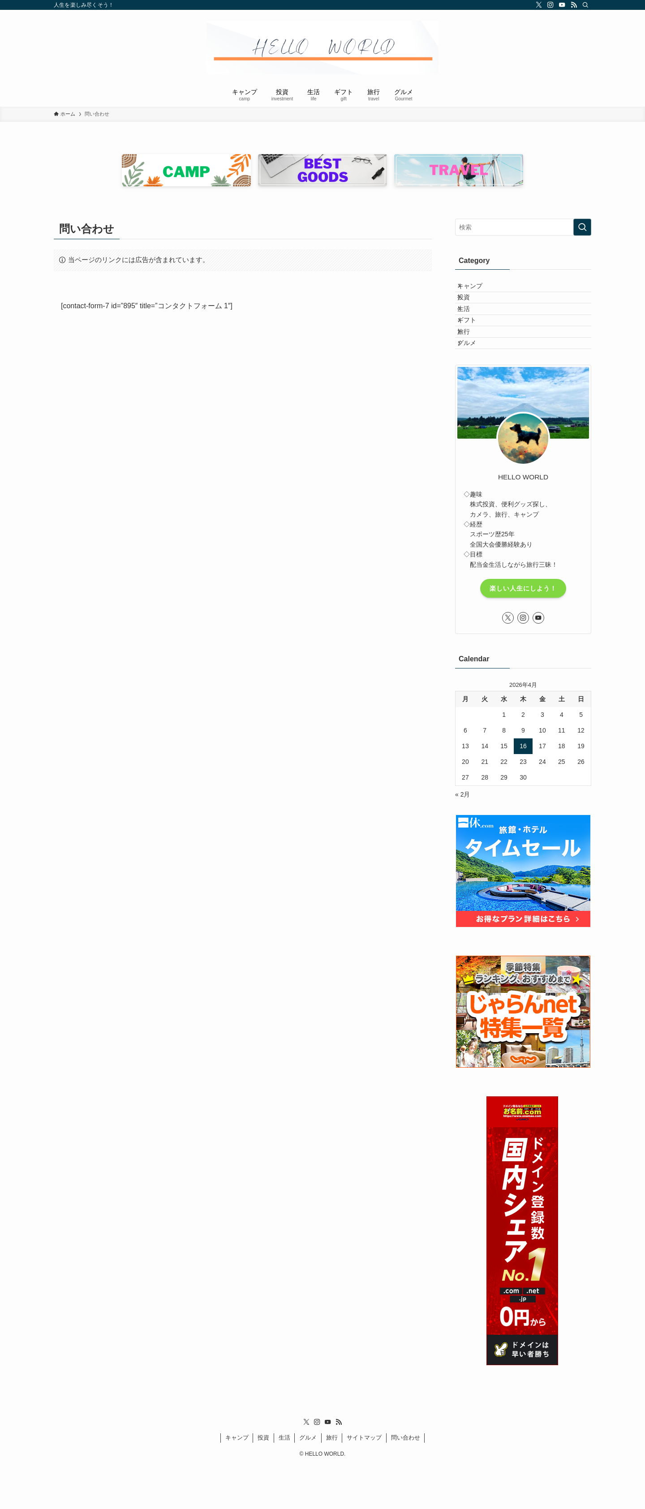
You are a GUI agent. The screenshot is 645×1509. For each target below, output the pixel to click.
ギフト (473, 345)
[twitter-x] (539, 5)
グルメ (473, 382)
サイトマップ (364, 1481)
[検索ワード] (523, 227)
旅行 (470, 363)
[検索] (585, 5)
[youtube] (562, 5)
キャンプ (477, 289)
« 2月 (462, 837)
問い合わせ (405, 1481)
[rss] (574, 5)
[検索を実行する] (582, 227)
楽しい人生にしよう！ (523, 631)
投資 (470, 307)
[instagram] (550, 5)
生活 (470, 326)
